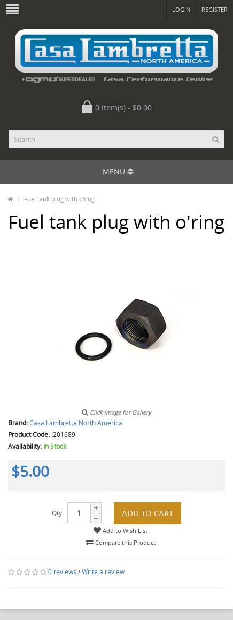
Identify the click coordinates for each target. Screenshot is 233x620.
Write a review (103, 571)
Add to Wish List (120, 531)
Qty (57, 513)
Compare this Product (121, 542)
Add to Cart (147, 513)
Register (214, 9)
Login (181, 9)
